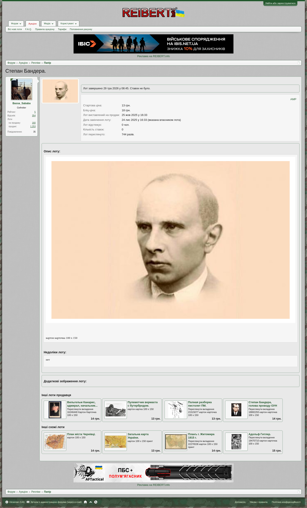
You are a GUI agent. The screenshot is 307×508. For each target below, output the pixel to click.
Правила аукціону (44, 29)
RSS (95, 502)
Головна (85, 502)
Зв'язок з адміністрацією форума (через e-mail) (56, 502)
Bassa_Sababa (22, 103)
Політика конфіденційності (286, 502)
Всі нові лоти (15, 29)
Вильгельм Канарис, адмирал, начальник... (82, 404)
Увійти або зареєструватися (280, 3)
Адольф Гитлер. (260, 434)
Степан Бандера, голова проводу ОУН (263, 404)
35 (34, 132)
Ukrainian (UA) (17, 502)
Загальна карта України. (138, 436)
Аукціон (32, 23)
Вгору (90, 502)
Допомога (240, 502)
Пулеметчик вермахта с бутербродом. (143, 404)
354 (34, 115)
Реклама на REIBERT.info (153, 56)
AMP (293, 99)
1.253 (33, 126)
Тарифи (62, 29)
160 (34, 123)
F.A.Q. (28, 29)
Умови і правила (258, 502)
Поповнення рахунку (81, 29)
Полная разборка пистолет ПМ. (200, 404)
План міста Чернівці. (81, 434)
